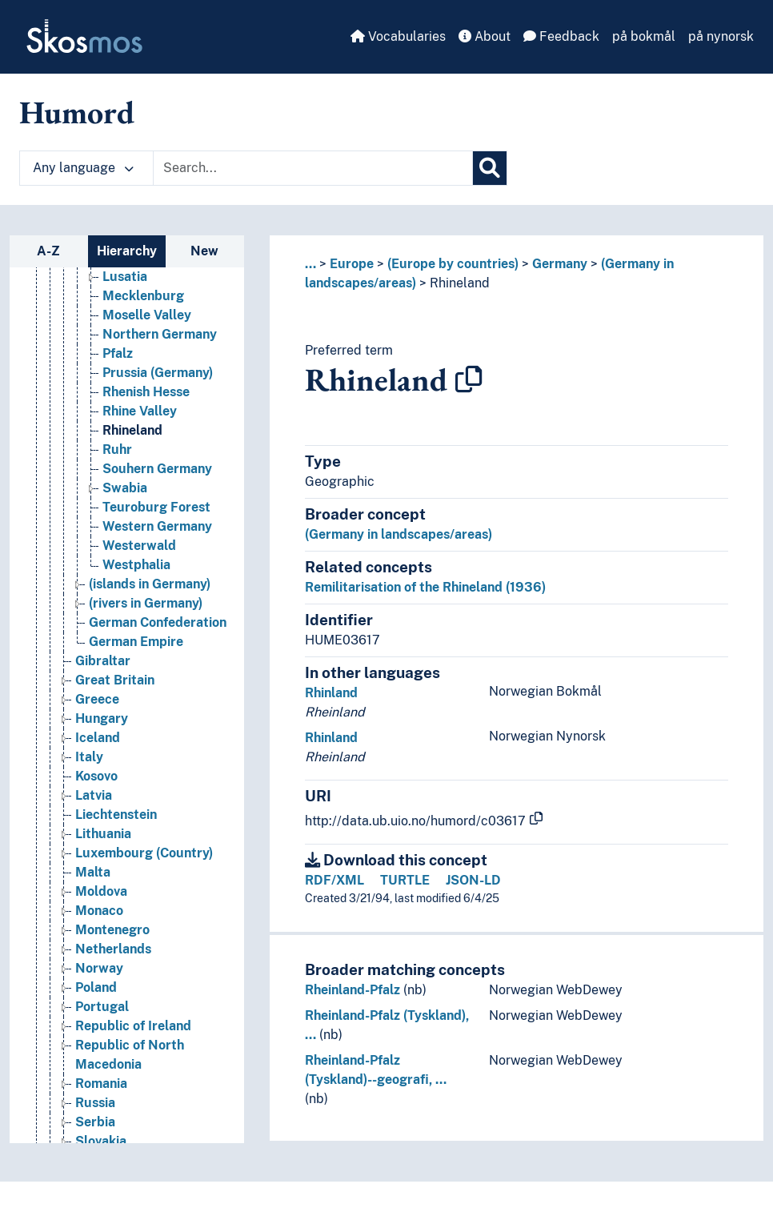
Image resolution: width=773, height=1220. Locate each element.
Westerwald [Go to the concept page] (139, 545)
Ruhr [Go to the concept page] (117, 449)
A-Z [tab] (48, 251)
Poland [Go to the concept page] (96, 987)
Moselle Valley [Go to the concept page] (146, 315)
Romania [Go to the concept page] (101, 1083)
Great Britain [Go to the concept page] (114, 680)
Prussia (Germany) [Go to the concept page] (157, 372)
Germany (559, 263)
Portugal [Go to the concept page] (102, 1006)
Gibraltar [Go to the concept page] (102, 660)
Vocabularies (398, 36)
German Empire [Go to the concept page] (136, 641)
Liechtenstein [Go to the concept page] (116, 814)
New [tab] (204, 251)
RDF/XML (334, 880)
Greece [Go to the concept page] (97, 699)
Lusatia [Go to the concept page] (124, 276)
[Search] (489, 168)
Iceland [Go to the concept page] (97, 737)
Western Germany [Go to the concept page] (157, 526)
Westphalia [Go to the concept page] (136, 564)
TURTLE (405, 880)
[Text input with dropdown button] (313, 168)
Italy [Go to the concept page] (89, 757)
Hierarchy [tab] (127, 251)
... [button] (310, 263)
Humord (76, 112)
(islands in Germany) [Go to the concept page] (149, 584)
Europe (352, 263)
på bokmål (643, 36)
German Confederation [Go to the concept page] (157, 622)
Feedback (561, 36)
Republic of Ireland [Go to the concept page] (133, 1025)
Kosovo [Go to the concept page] (96, 776)
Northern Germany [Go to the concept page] (159, 334)
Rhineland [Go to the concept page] (132, 430)
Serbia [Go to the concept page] (95, 1122)
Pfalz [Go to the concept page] (117, 353)
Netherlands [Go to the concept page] (113, 949)
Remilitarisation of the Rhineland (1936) (425, 587)
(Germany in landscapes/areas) (398, 534)
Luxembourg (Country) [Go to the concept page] (144, 853)
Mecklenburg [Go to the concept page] (143, 295)
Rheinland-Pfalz (352, 989)
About (485, 36)
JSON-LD (473, 880)
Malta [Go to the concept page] (92, 872)
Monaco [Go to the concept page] (99, 910)
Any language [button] (83, 167)
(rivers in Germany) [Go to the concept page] (145, 603)
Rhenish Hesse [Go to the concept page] (146, 391)
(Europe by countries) (453, 263)
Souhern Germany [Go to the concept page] (157, 468)
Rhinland (331, 692)
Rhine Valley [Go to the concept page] (139, 411)
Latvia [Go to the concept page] (93, 795)
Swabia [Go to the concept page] (124, 488)
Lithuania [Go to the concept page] (103, 833)
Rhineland (460, 283)
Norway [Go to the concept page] (99, 968)
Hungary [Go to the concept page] (101, 718)
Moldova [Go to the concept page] (101, 891)
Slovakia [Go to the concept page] (100, 1141)
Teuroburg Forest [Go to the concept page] (156, 507)
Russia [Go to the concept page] (95, 1102)
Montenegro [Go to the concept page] (112, 929)
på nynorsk (721, 36)
